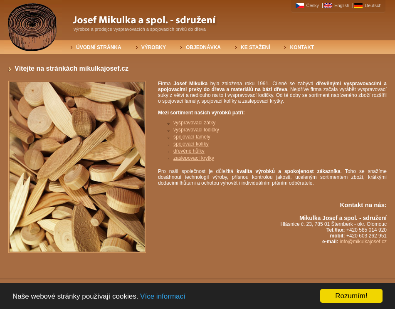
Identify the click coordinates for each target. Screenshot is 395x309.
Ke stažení (255, 47)
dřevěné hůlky (189, 151)
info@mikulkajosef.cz (363, 242)
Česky (313, 5)
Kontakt (302, 47)
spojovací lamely (191, 137)
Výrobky (153, 47)
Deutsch (373, 5)
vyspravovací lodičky (196, 130)
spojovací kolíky (191, 144)
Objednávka (203, 47)
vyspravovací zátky (194, 123)
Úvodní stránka (98, 47)
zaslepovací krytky (193, 158)
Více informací (162, 296)
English (342, 5)
